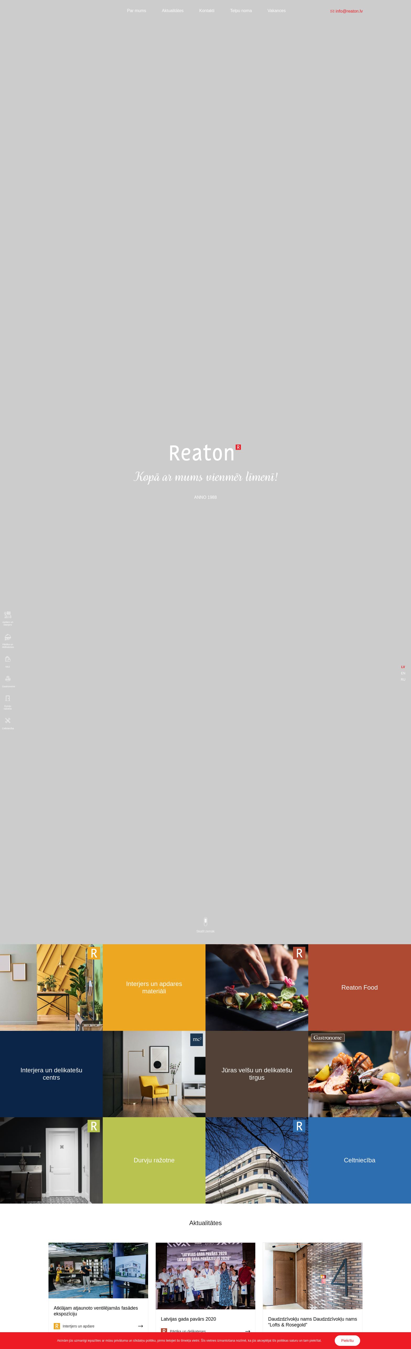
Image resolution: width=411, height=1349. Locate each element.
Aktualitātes (173, 10)
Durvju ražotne (8, 707)
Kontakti (206, 10)
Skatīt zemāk (205, 931)
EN (403, 673)
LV (403, 667)
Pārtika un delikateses (7, 645)
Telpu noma (241, 10)
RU (403, 679)
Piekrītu (347, 1340)
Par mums (136, 10)
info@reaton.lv (349, 11)
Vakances (277, 10)
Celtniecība (7, 728)
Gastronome (7, 686)
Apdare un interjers (7, 623)
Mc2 (8, 666)
